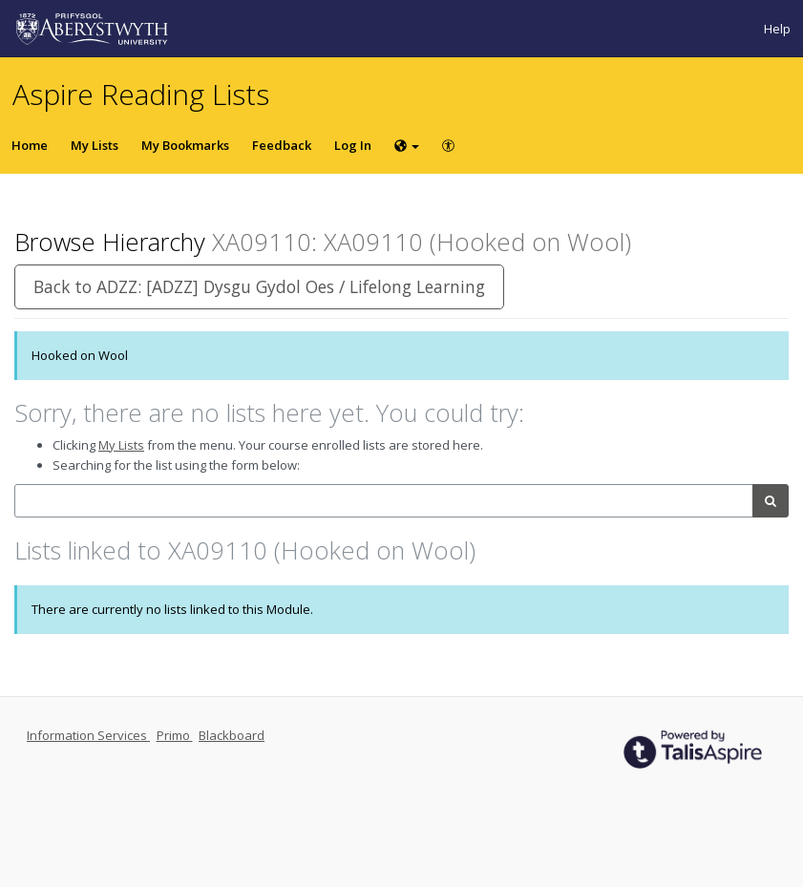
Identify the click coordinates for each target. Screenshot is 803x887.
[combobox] (383, 500)
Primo (175, 735)
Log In (352, 145)
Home (29, 145)
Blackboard (231, 735)
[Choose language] (407, 145)
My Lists (94, 145)
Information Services (88, 735)
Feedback (281, 145)
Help (777, 28)
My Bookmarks (185, 145)
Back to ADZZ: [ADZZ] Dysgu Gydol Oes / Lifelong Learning (259, 286)
